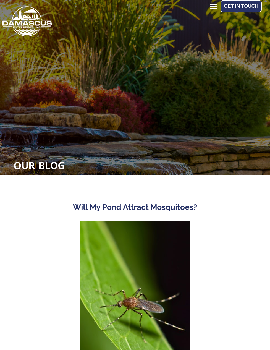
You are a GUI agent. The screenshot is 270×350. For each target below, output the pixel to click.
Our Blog (39, 165)
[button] (213, 6)
